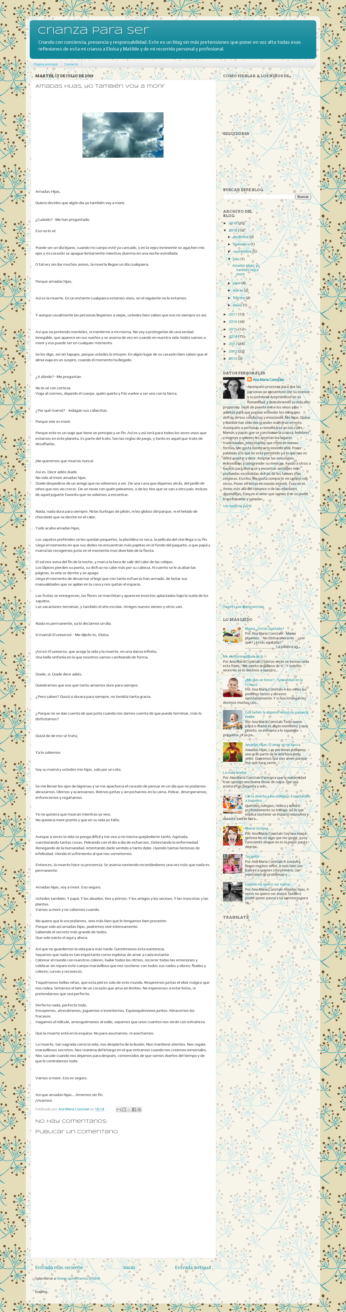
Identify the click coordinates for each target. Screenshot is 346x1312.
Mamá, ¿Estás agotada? (264, 628)
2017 (233, 314)
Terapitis (252, 856)
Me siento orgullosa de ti (243, 656)
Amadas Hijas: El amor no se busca (272, 744)
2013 (233, 343)
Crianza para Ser (93, 31)
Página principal (46, 64)
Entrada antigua (193, 1267)
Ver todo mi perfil (237, 506)
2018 (233, 230)
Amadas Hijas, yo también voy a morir (246, 269)
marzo (238, 290)
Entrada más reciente (59, 1267)
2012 (233, 351)
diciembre (241, 237)
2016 (233, 321)
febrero (239, 298)
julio (236, 259)
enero (238, 305)
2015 (233, 329)
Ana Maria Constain (268, 379)
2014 (233, 336)
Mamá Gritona (256, 828)
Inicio (129, 1267)
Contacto (71, 64)
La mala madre (234, 772)
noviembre (242, 244)
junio (237, 283)
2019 (233, 223)
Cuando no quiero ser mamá (267, 884)
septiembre (242, 251)
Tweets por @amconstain (243, 606)
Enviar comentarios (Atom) (78, 1278)
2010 (233, 358)
